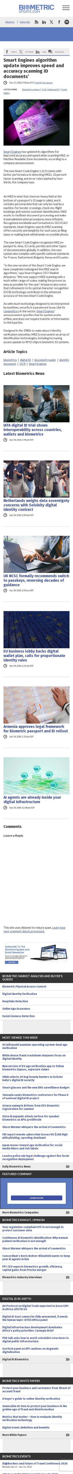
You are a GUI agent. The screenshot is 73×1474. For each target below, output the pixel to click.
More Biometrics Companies (20, 1212)
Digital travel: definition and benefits (26, 1427)
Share (14, 52)
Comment (59, 52)
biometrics (10, 360)
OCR (22, 363)
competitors (11, 311)
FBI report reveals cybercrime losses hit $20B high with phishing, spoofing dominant (35, 1136)
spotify (66, 21)
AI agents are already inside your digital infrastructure (32, 799)
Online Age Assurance (16, 1008)
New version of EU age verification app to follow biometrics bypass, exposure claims (33, 1068)
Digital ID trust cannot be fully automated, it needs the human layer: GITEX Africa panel (35, 1318)
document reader (45, 360)
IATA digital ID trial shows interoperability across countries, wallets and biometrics (33, 430)
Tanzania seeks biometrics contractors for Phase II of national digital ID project (35, 1096)
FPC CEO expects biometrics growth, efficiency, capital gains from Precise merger (32, 1268)
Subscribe (25, 22)
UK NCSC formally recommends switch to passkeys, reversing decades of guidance (36, 580)
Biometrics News (31, 89)
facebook (59, 21)
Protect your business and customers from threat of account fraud (36, 1389)
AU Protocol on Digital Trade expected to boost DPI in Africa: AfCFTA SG (35, 1307)
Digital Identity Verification (19, 994)
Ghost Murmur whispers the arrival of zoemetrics (34, 1127)
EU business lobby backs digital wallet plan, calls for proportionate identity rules (34, 655)
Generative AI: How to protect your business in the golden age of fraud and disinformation (34, 1408)
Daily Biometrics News (16, 1166)
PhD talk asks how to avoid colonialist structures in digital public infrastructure (35, 1339)
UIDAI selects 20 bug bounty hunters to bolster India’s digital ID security (32, 1078)
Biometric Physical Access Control (24, 986)
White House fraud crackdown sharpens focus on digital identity (34, 1057)
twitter (51, 21)
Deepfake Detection (15, 1001)
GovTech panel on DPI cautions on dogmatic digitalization (30, 1350)
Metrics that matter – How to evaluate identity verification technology (32, 1418)
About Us (9, 22)
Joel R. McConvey (44, 82)
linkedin (43, 21)
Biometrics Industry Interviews (22, 1277)
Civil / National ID (50, 89)
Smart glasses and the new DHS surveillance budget (35, 1087)
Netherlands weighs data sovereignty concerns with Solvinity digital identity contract (36, 505)
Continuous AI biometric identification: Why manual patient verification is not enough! (35, 1239)
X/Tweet (29, 52)
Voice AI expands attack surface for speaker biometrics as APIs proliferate (30, 1118)
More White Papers (14, 1435)
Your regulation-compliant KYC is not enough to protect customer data (33, 1228)
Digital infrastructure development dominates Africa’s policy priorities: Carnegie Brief (32, 1329)
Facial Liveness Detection (18, 1016)
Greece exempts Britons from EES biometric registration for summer (30, 1107)
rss (36, 21)
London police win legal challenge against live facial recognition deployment (35, 1157)
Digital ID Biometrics (15, 1359)
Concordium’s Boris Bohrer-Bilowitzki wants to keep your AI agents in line (36, 1257)
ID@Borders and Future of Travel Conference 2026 (36, 1465)
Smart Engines (12, 151)
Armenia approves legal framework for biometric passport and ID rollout (36, 728)
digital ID (25, 360)
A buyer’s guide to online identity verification (31, 1398)
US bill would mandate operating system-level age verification (34, 1046)
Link (44, 52)
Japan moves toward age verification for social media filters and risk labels (32, 1147)
